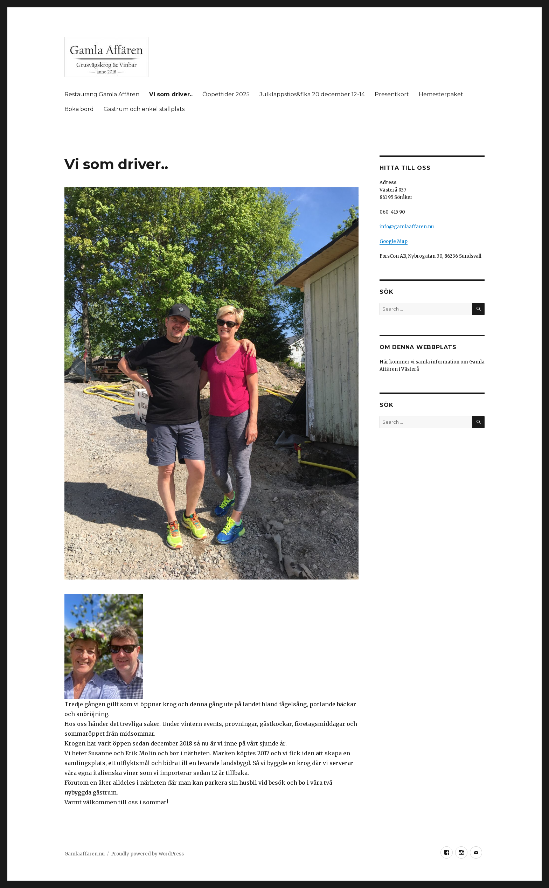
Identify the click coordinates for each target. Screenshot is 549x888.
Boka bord (79, 109)
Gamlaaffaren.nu (84, 854)
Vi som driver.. (171, 94)
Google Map (394, 241)
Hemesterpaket (441, 94)
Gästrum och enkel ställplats (144, 109)
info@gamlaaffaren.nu (407, 227)
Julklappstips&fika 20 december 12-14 (312, 94)
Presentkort (392, 94)
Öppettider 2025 (226, 94)
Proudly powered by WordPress (147, 854)
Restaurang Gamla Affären (101, 94)
